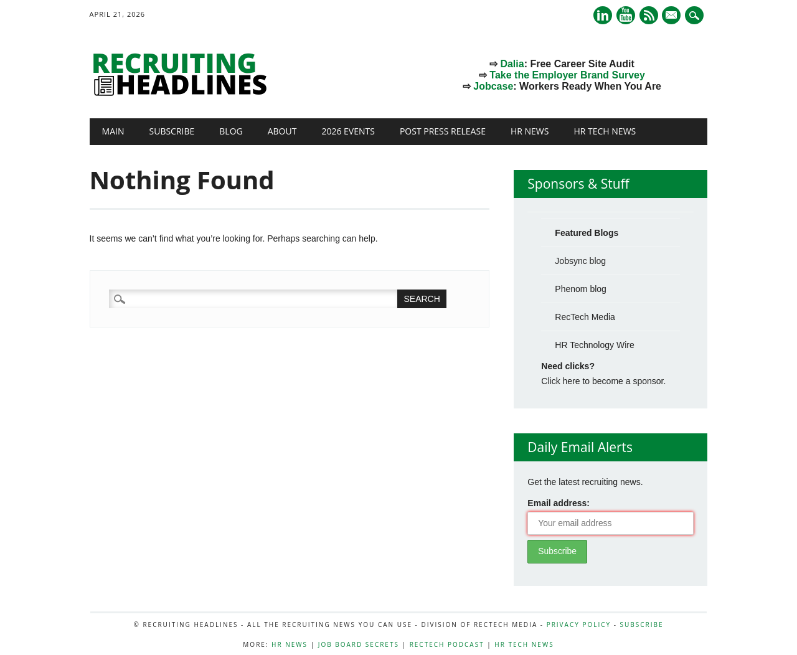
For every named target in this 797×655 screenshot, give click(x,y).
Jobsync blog (580, 261)
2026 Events (348, 131)
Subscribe (172, 131)
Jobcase (493, 86)
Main (113, 131)
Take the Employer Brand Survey (567, 75)
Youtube (625, 15)
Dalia (512, 64)
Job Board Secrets (358, 644)
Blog (230, 131)
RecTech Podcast (447, 644)
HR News (530, 131)
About (282, 131)
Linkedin (602, 15)
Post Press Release (443, 131)
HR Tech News (604, 131)
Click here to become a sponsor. (603, 381)
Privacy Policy (579, 624)
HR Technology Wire (594, 345)
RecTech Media (585, 317)
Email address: (558, 503)
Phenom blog (580, 289)
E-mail (673, 16)
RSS (648, 15)
